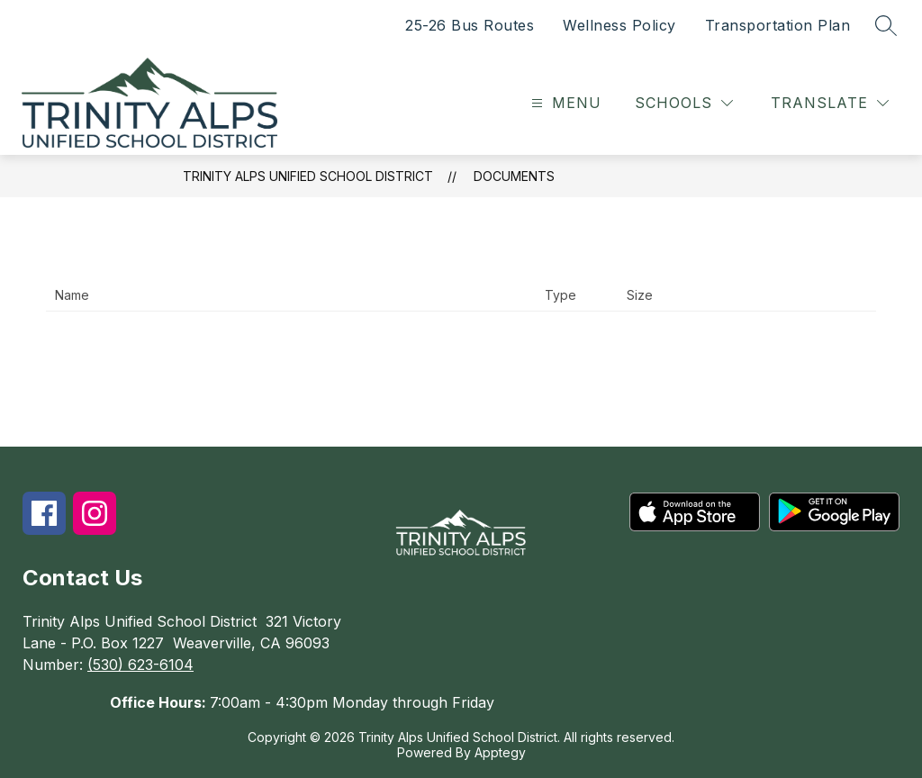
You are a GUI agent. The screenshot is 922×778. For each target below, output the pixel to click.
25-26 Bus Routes (469, 25)
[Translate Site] (829, 103)
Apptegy (500, 752)
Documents (514, 176)
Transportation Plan (778, 25)
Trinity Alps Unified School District (308, 176)
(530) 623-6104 (140, 665)
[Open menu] (564, 103)
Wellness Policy (619, 25)
